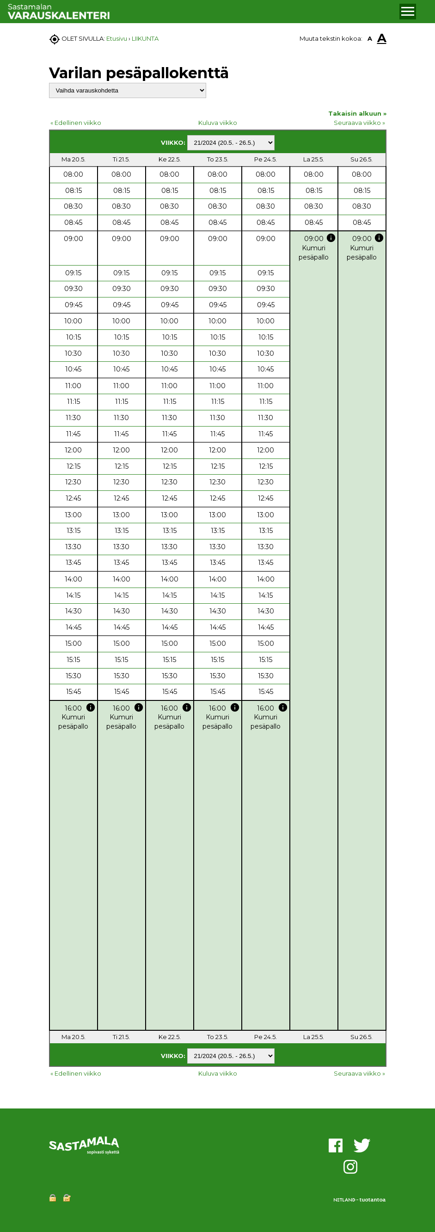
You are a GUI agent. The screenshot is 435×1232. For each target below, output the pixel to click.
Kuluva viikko (217, 122)
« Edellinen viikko (75, 122)
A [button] (370, 38)
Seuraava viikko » (359, 122)
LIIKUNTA (145, 38)
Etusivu (116, 38)
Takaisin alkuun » (357, 113)
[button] (407, 11)
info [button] (331, 238)
